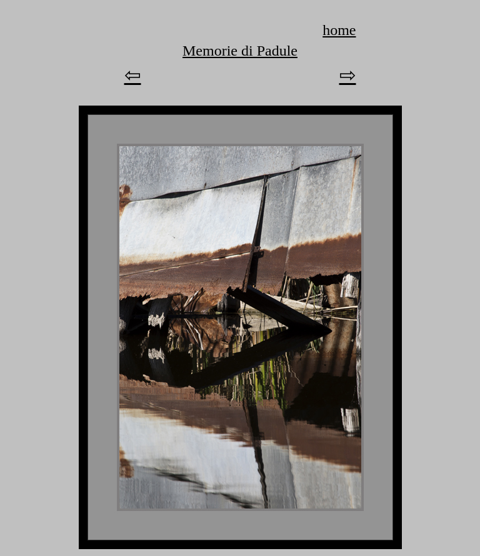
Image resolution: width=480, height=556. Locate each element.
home (339, 30)
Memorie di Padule (240, 50)
